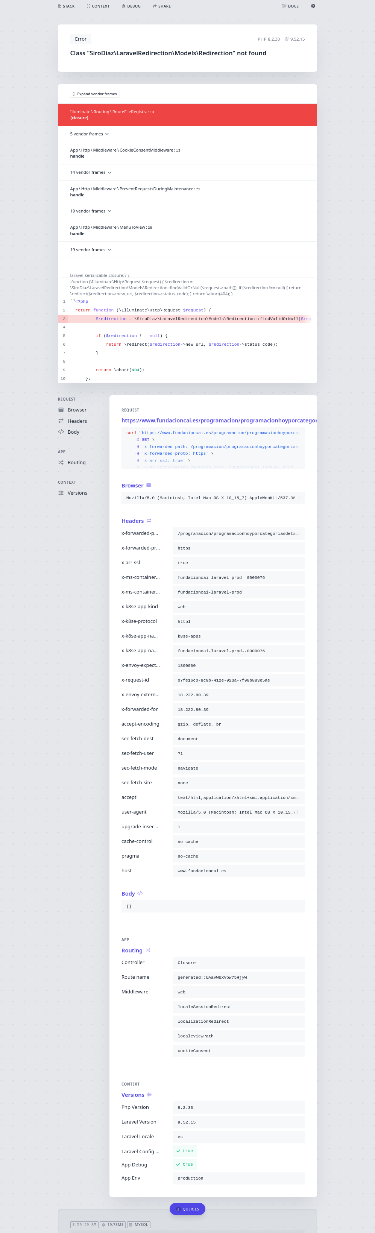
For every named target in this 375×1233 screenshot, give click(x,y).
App (61, 451)
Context (67, 482)
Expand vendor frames (95, 93)
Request (67, 399)
